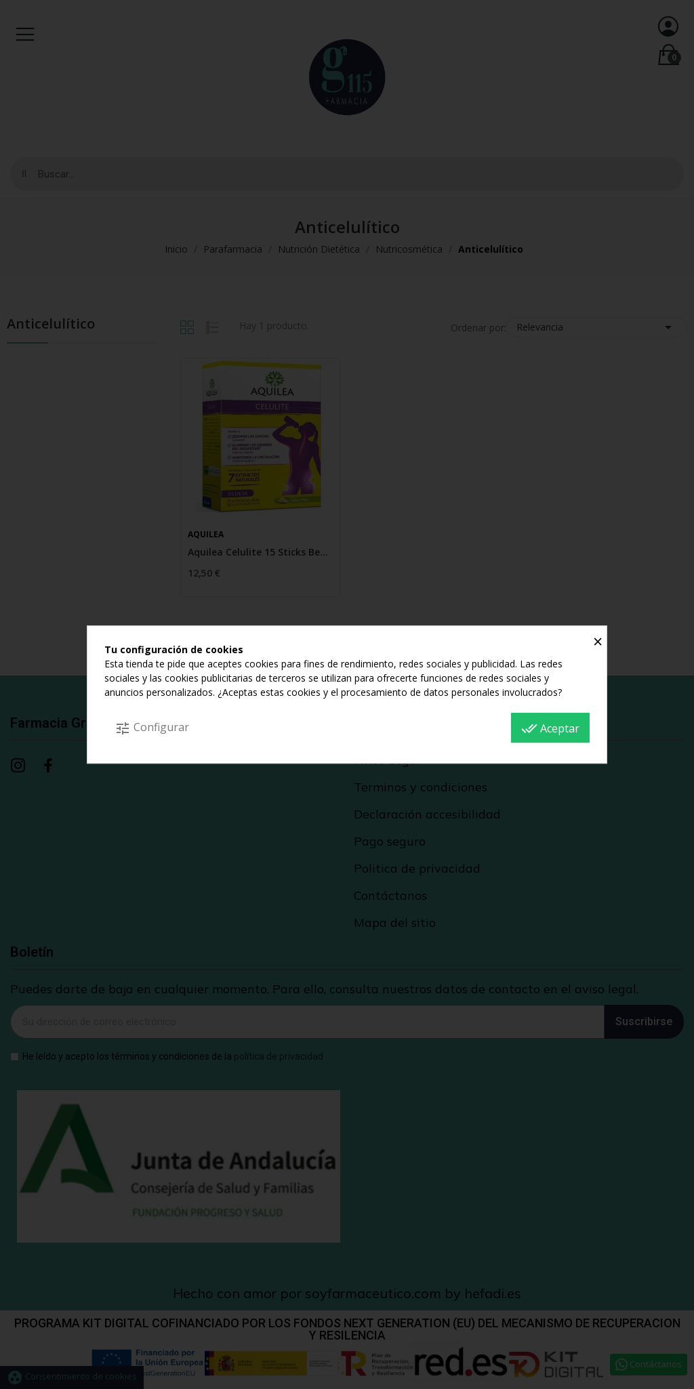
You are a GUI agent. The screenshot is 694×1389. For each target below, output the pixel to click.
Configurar (152, 728)
